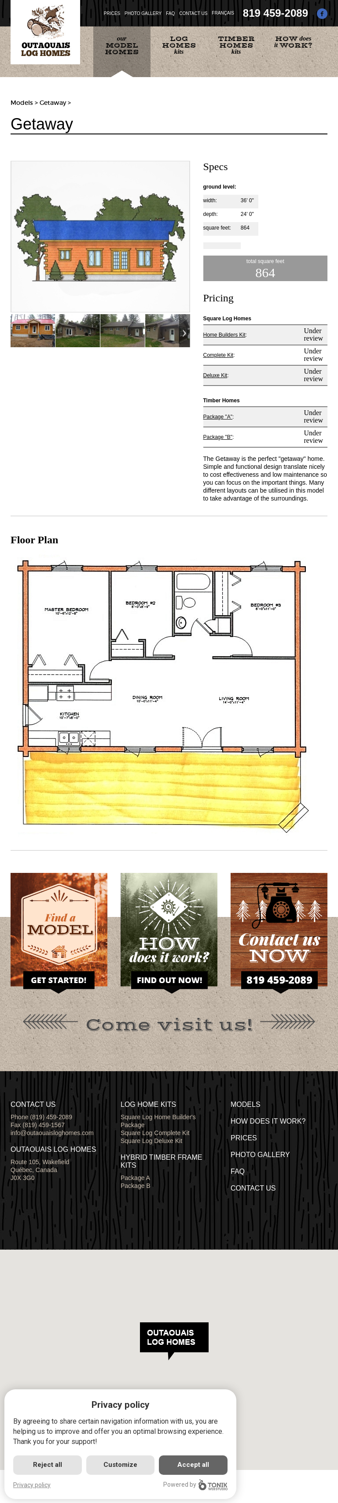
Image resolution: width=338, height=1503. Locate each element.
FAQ (170, 13)
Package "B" (218, 437)
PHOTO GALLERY (143, 13)
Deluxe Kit (215, 375)
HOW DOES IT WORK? (268, 1121)
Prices (244, 1138)
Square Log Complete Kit (155, 1132)
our (122, 45)
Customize (120, 1465)
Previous (16, 331)
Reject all (47, 1465)
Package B (136, 1185)
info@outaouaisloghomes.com (52, 1132)
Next (184, 331)
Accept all (193, 1465)
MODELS (246, 1104)
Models (22, 103)
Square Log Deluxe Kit (151, 1140)
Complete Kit (218, 355)
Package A (135, 1177)
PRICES (112, 13)
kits (179, 44)
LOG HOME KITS (148, 1104)
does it (293, 41)
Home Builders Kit (224, 335)
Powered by (195, 1484)
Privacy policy (32, 1484)
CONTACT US (193, 13)
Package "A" (218, 417)
